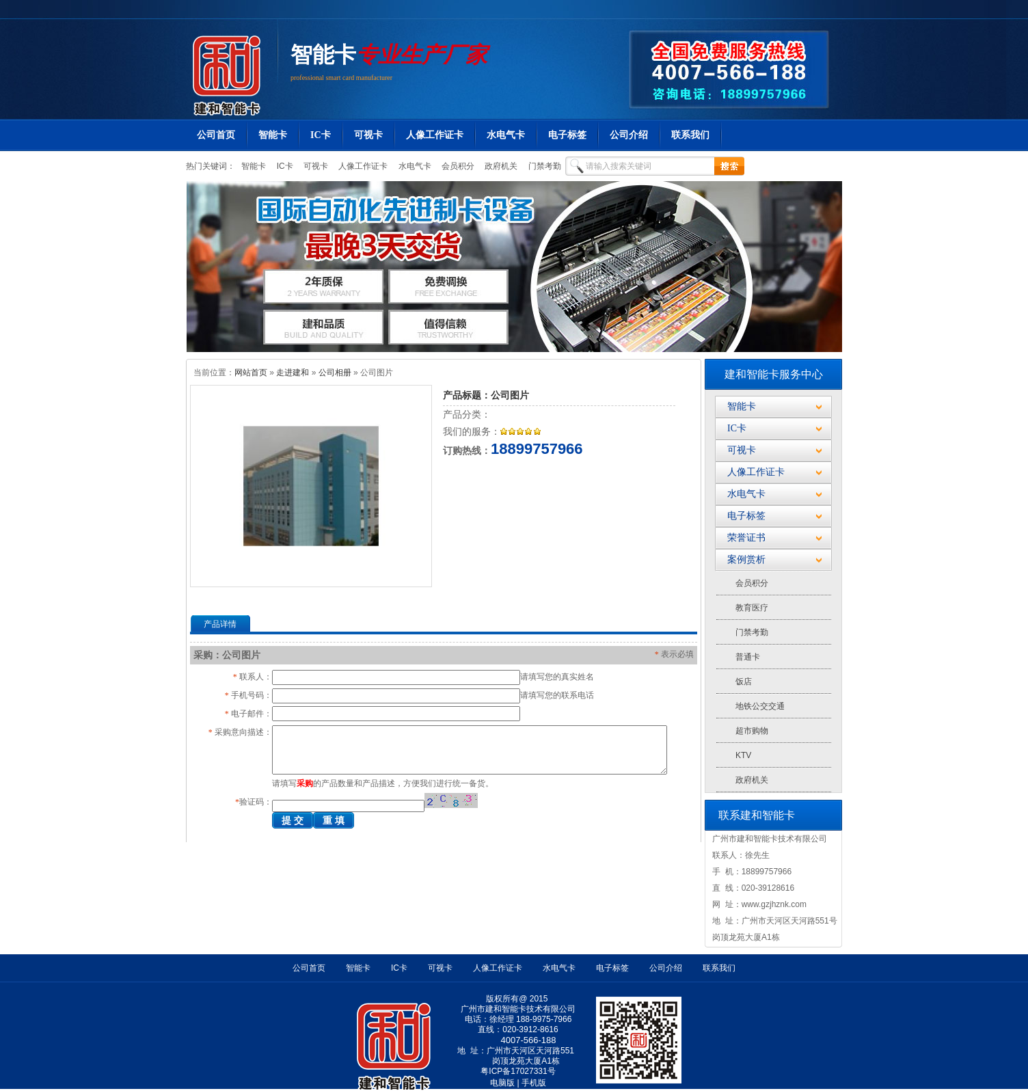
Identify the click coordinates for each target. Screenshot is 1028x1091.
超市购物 (751, 731)
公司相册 (335, 372)
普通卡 (747, 657)
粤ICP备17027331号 (518, 1071)
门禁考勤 (543, 166)
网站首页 (250, 372)
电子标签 (567, 135)
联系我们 (690, 135)
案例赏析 (746, 559)
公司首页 (216, 135)
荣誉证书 (746, 538)
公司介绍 (629, 135)
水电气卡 (506, 135)
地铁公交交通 (760, 706)
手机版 (534, 1083)
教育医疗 (751, 607)
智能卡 (323, 54)
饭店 (743, 681)
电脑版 (502, 1083)
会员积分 (456, 166)
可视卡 (368, 135)
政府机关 (500, 166)
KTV (743, 755)
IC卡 (320, 135)
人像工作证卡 (434, 135)
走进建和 (292, 372)
